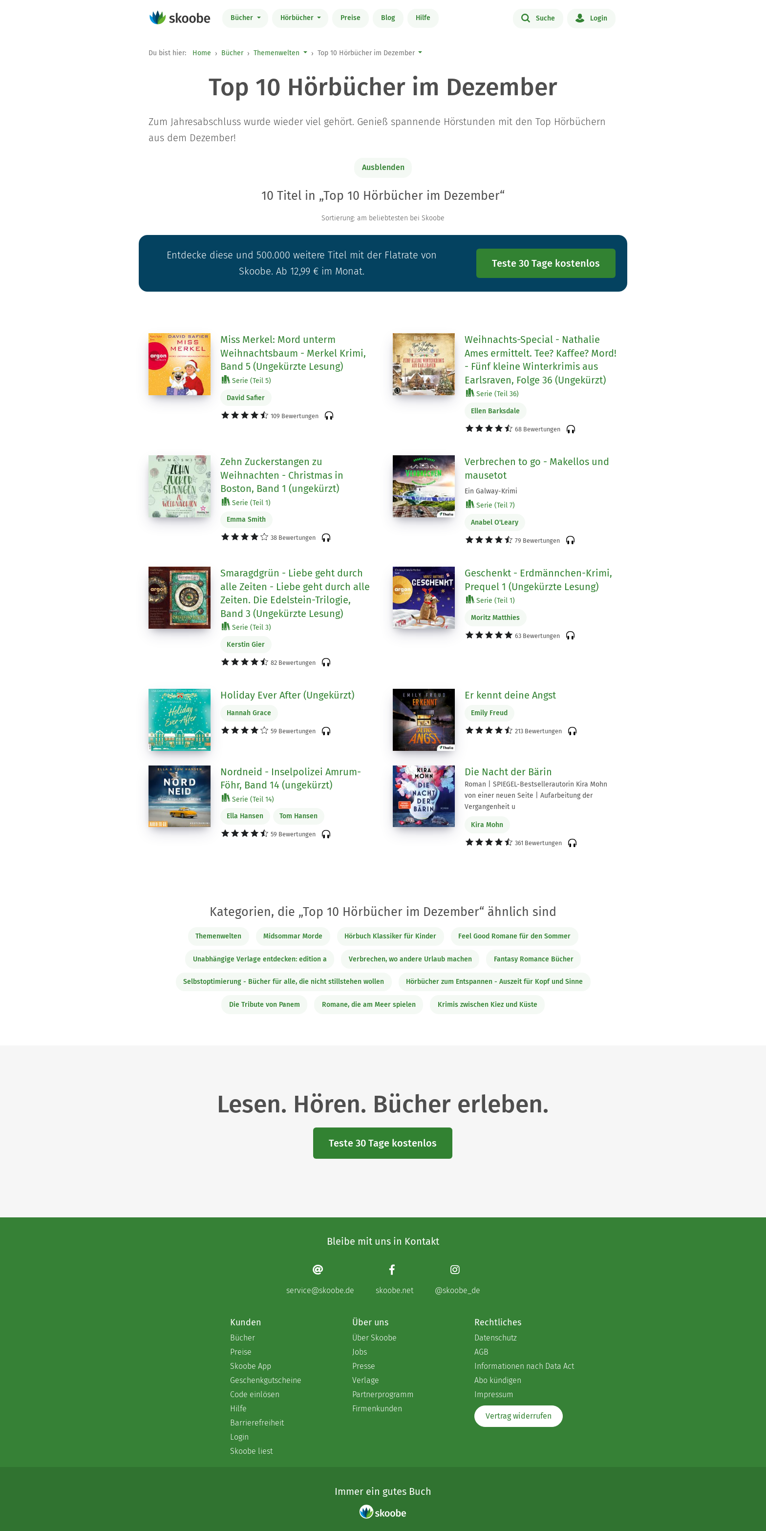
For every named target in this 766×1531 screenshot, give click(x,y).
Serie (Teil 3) (246, 627)
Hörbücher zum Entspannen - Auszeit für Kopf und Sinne (494, 982)
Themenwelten (276, 53)
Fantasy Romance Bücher (534, 959)
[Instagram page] (457, 1279)
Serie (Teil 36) (492, 393)
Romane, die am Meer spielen (369, 1004)
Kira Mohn (487, 825)
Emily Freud (489, 713)
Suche (538, 17)
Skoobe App (250, 1366)
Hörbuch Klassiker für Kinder (390, 936)
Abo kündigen (497, 1380)
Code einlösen (254, 1394)
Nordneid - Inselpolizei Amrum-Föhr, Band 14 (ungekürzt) (290, 778)
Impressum (493, 1394)
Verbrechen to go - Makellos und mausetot (537, 468)
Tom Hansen (298, 816)
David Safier (246, 398)
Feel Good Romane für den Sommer (514, 936)
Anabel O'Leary (494, 522)
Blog (388, 18)
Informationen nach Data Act (524, 1366)
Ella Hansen (245, 816)
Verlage (365, 1380)
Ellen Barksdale (495, 411)
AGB (481, 1352)
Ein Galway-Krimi (491, 491)
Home (201, 53)
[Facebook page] (394, 1279)
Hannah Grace (249, 713)
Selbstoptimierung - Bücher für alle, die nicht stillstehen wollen (283, 982)
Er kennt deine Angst (510, 695)
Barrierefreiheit (257, 1422)
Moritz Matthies (495, 618)
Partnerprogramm (383, 1394)
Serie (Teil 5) (246, 380)
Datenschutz (495, 1337)
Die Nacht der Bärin (508, 772)
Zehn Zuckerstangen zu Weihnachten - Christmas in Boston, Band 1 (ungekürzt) (281, 475)
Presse (363, 1366)
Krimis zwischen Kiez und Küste (487, 1004)
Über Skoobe (374, 1337)
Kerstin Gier (246, 644)
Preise (350, 18)
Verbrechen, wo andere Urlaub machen (410, 959)
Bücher (243, 18)
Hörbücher (298, 18)
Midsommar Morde (292, 936)
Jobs (359, 1352)
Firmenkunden (377, 1408)
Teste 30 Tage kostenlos (546, 263)
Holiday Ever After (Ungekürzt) (287, 695)
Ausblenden (383, 167)
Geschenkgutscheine (265, 1380)
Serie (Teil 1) (246, 502)
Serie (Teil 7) (490, 505)
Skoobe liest (251, 1451)
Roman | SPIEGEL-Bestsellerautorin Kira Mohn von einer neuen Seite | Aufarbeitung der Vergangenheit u (536, 795)
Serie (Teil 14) (248, 799)
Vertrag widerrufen (519, 1416)
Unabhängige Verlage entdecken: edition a (260, 959)
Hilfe (423, 18)
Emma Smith (246, 519)
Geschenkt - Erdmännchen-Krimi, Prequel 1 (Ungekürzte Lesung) (538, 580)
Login (591, 17)
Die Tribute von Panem (264, 1004)
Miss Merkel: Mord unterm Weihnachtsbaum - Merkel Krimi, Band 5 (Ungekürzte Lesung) (293, 353)
